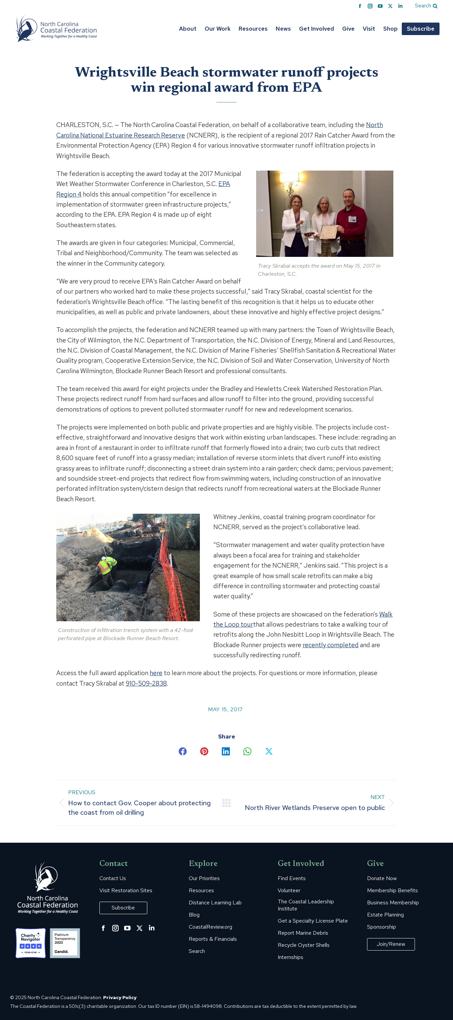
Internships (290, 957)
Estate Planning (385, 914)
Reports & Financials (213, 939)
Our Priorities (204, 878)
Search (197, 951)
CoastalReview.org (210, 927)
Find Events (292, 878)
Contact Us (112, 878)
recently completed (331, 645)
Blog (194, 914)
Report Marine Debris (303, 933)
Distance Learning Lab (215, 902)
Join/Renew (391, 944)
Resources (201, 890)
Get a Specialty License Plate (313, 921)
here (156, 673)
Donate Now (382, 878)
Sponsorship (381, 927)
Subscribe (123, 907)
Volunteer (289, 890)
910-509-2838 (146, 683)
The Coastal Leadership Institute (306, 905)
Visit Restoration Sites (125, 890)
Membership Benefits (392, 890)
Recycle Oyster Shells (304, 945)
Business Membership (393, 902)
